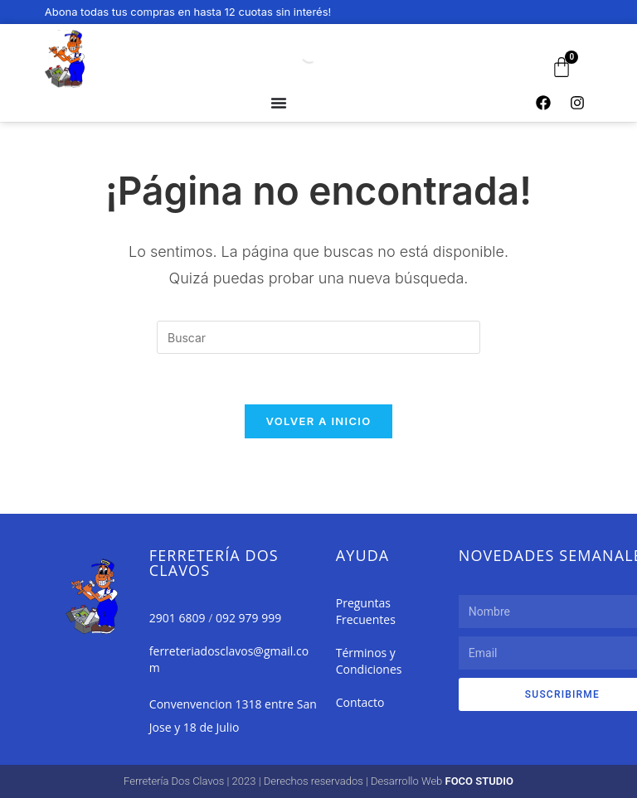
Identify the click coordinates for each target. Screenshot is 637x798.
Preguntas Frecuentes (366, 611)
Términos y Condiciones (369, 661)
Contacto (360, 702)
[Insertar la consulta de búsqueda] (318, 337)
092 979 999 (248, 618)
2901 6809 (177, 618)
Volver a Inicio (319, 421)
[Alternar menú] (278, 102)
